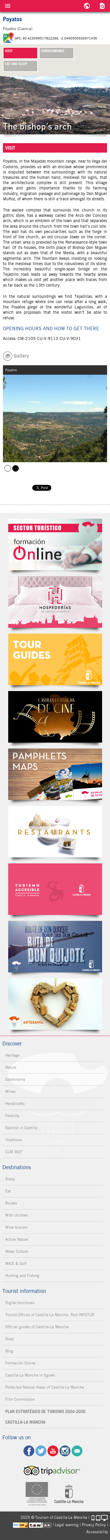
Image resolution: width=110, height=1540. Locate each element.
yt (53, 1450)
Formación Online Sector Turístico (55, 544)
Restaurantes (55, 831)
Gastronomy (15, 1079)
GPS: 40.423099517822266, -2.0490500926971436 (56, 38)
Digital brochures (19, 1303)
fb (28, 1450)
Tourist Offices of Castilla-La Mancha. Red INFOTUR (49, 1315)
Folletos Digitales (55, 774)
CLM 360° (14, 1152)
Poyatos (7, 468)
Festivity (12, 1115)
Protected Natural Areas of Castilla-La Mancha (44, 1387)
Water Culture (16, 1251)
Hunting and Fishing (22, 1275)
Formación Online (20, 1363)
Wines (10, 1091)
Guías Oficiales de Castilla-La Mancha (55, 659)
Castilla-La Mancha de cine (55, 717)
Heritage (12, 1055)
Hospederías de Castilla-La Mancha (55, 602)
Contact (77, 1450)
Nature (10, 1067)
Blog (9, 1351)
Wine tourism (16, 1227)
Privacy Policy (94, 1525)
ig (65, 1450)
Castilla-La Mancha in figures (30, 1375)
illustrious (13, 1140)
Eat (8, 1191)
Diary (9, 1339)
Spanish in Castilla (21, 1128)
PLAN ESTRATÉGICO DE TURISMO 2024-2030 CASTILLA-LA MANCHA (45, 1417)
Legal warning (67, 1525)
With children (16, 1215)
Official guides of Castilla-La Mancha (37, 1327)
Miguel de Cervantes (55, 946)
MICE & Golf (15, 1263)
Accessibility (97, 1532)
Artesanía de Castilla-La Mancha (55, 1004)
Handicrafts (15, 1103)
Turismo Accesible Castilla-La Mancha (55, 889)
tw (40, 1450)
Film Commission (20, 1399)
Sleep (10, 1179)
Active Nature (16, 1239)
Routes (11, 1203)
